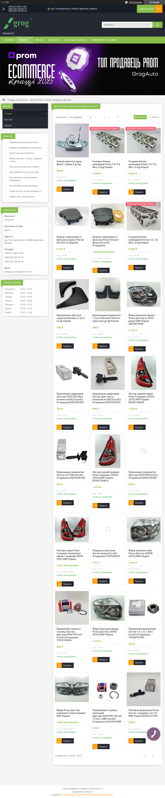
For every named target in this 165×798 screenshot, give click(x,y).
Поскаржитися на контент (74, 795)
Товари (23, 40)
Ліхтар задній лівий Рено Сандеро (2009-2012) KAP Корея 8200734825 (141, 398)
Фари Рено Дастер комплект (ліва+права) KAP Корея (71, 713)
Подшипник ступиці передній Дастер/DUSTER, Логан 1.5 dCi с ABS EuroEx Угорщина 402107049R (107, 716)
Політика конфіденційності (101, 795)
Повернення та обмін (103, 40)
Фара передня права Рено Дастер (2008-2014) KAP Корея (105, 631)
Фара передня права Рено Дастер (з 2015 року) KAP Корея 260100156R (141, 319)
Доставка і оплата (75, 40)
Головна (10, 40)
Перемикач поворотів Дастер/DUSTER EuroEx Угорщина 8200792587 (143, 475)
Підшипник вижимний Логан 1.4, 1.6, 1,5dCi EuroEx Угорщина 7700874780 (142, 633)
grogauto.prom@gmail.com (17, 271)
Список (155, 117)
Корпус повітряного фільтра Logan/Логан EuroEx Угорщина (70, 239)
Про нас (39, 40)
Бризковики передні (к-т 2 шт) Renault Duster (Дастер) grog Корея (107, 318)
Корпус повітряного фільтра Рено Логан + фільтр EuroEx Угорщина (105, 241)
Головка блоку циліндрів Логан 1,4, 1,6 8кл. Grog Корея (143, 239)
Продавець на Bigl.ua (82, 792)
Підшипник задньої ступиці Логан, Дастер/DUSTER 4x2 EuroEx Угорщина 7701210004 (69, 634)
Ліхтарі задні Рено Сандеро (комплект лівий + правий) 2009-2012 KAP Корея (70, 554)
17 (117, 117)
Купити (67, 189)
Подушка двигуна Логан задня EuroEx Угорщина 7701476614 (106, 553)
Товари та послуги (17, 100)
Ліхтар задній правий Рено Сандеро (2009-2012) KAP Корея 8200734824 (105, 476)
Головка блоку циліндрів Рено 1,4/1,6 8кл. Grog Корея (106, 164)
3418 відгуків (135, 2)
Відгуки (8, 125)
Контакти (54, 40)
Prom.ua (99, 789)
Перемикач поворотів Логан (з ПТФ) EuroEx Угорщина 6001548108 (71, 475)
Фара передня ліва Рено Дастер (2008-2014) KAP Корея (141, 553)
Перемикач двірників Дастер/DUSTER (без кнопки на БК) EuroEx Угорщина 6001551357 (70, 398)
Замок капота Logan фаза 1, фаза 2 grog (69, 163)
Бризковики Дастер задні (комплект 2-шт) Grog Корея (71, 318)
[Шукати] (157, 25)
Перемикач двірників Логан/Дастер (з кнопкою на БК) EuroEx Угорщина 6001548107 (106, 398)
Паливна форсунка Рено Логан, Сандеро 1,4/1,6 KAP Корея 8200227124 (143, 713)
